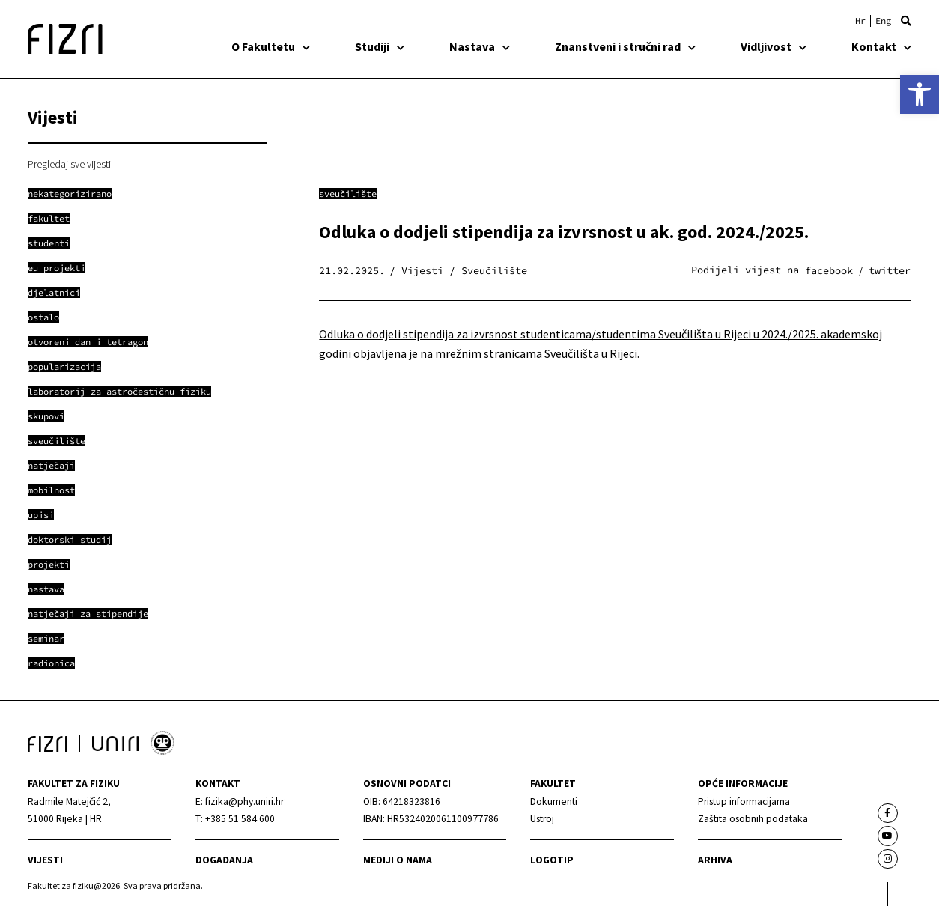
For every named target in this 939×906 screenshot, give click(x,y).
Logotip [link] (552, 860)
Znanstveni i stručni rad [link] (625, 46)
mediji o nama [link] (397, 860)
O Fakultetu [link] (270, 46)
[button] (906, 21)
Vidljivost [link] (773, 46)
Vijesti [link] (45, 860)
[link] (919, 94)
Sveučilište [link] (348, 193)
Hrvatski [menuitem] (860, 21)
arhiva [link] (715, 860)
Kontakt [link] (881, 46)
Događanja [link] (224, 860)
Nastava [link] (479, 46)
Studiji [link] (379, 46)
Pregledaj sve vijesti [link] (69, 164)
